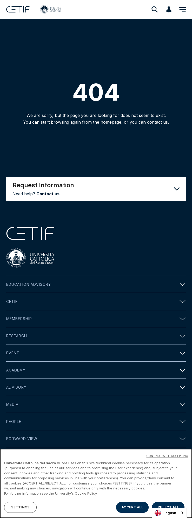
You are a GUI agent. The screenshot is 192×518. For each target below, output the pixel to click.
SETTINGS (20, 507)
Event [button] (96, 353)
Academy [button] (96, 370)
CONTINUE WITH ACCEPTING (167, 456)
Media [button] (96, 404)
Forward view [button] (96, 438)
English (165, 513)
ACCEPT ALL (132, 507)
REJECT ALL (168, 507)
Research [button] (96, 336)
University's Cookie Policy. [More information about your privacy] (76, 493)
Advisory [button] (96, 387)
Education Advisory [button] (96, 284)
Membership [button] (96, 318)
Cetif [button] (96, 301)
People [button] (96, 421)
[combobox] (169, 513)
